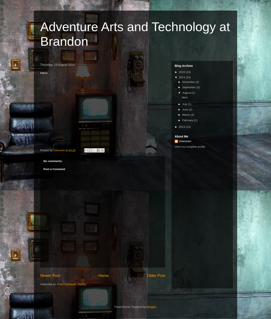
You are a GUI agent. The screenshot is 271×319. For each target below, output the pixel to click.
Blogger (151, 306)
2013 (182, 126)
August (187, 92)
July (185, 104)
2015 (182, 72)
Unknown (185, 141)
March (186, 114)
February (188, 120)
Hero (184, 97)
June (185, 109)
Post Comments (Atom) (71, 284)
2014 (182, 77)
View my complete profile (190, 146)
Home (103, 276)
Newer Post (50, 276)
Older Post (156, 276)
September (189, 87)
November (189, 82)
